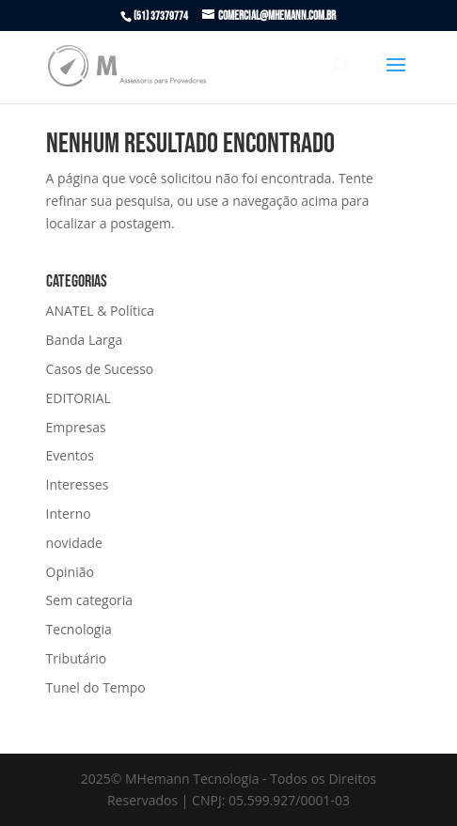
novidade (74, 543)
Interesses (77, 484)
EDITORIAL (78, 398)
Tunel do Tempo (96, 687)
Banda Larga (84, 340)
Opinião (70, 572)
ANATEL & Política (100, 310)
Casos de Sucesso (100, 369)
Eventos (70, 455)
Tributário (76, 658)
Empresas (76, 427)
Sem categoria (90, 600)
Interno (68, 513)
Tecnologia (79, 629)
